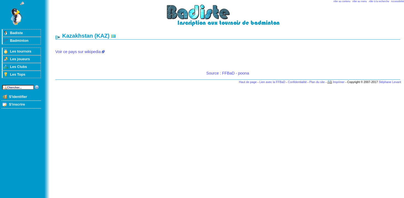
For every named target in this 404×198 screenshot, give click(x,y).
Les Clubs (18, 67)
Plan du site (317, 82)
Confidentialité (297, 82)
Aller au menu (359, 1)
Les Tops (17, 74)
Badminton (19, 40)
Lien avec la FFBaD (272, 82)
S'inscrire (17, 104)
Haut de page (248, 82)
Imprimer (339, 82)
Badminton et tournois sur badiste (229, 18)
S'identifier (18, 97)
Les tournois (20, 51)
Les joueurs (20, 59)
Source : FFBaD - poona (227, 73)
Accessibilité (397, 1)
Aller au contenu (341, 1)
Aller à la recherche (379, 1)
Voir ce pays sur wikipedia (78, 52)
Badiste (16, 33)
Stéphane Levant (390, 82)
